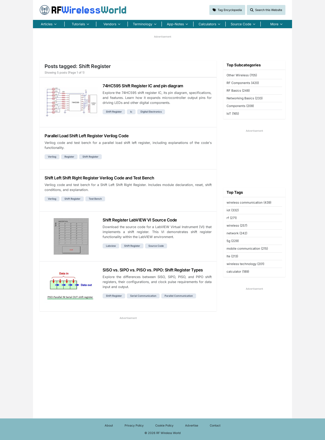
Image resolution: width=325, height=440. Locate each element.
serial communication (143, 295)
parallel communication (179, 295)
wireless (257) (237, 225)
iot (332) (233, 210)
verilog (52, 156)
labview (111, 245)
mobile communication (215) (247, 248)
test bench (95, 198)
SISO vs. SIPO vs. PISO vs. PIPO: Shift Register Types (153, 269)
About (109, 425)
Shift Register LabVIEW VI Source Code (140, 220)
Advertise (191, 425)
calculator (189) (238, 271)
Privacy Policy (134, 425)
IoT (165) (233, 113)
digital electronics (151, 111)
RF (83, 10)
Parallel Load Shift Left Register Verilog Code (87, 135)
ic (131, 111)
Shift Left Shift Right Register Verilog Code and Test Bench (99, 177)
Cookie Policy (164, 425)
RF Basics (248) (238, 90)
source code (156, 245)
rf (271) (232, 218)
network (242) (237, 233)
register (69, 156)
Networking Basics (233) (245, 98)
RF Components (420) (243, 83)
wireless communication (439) (249, 202)
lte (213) (232, 256)
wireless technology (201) (245, 264)
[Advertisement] (162, 48)
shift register (114, 111)
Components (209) (240, 106)
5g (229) (233, 241)
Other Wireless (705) (242, 75)
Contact (215, 425)
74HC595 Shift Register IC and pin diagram (143, 85)
